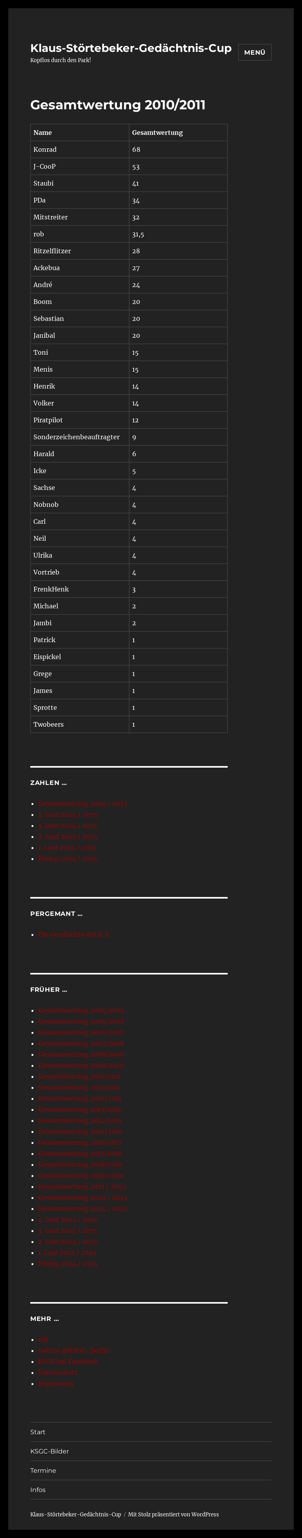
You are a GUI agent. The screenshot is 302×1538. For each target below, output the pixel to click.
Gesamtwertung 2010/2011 (79, 1076)
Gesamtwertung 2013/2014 (80, 1109)
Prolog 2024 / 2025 (68, 858)
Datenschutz (58, 1372)
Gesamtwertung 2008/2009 (81, 1054)
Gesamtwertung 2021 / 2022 (82, 1186)
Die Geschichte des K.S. (74, 934)
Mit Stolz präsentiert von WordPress (173, 1514)
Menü (255, 52)
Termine (43, 1470)
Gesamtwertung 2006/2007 (81, 1032)
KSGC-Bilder (49, 1451)
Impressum (56, 1383)
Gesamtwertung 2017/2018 (80, 1153)
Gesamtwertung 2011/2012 (79, 1087)
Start (38, 1432)
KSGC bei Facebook (68, 1361)
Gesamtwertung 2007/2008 (81, 1043)
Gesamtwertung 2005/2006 (81, 1021)
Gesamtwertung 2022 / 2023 (82, 1197)
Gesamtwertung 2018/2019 (80, 1164)
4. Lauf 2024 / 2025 (68, 814)
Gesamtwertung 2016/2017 (80, 1142)
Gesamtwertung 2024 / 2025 (82, 803)
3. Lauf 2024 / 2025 (68, 825)
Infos (38, 1490)
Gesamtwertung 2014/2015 (80, 1120)
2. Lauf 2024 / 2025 (68, 836)
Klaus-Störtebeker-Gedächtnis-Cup (131, 48)
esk (43, 1339)
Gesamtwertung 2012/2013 (80, 1098)
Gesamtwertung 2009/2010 (80, 1065)
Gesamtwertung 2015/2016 (80, 1131)
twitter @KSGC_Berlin (73, 1350)
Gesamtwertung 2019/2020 (80, 1175)
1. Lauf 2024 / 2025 (67, 847)
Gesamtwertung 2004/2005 (81, 1010)
